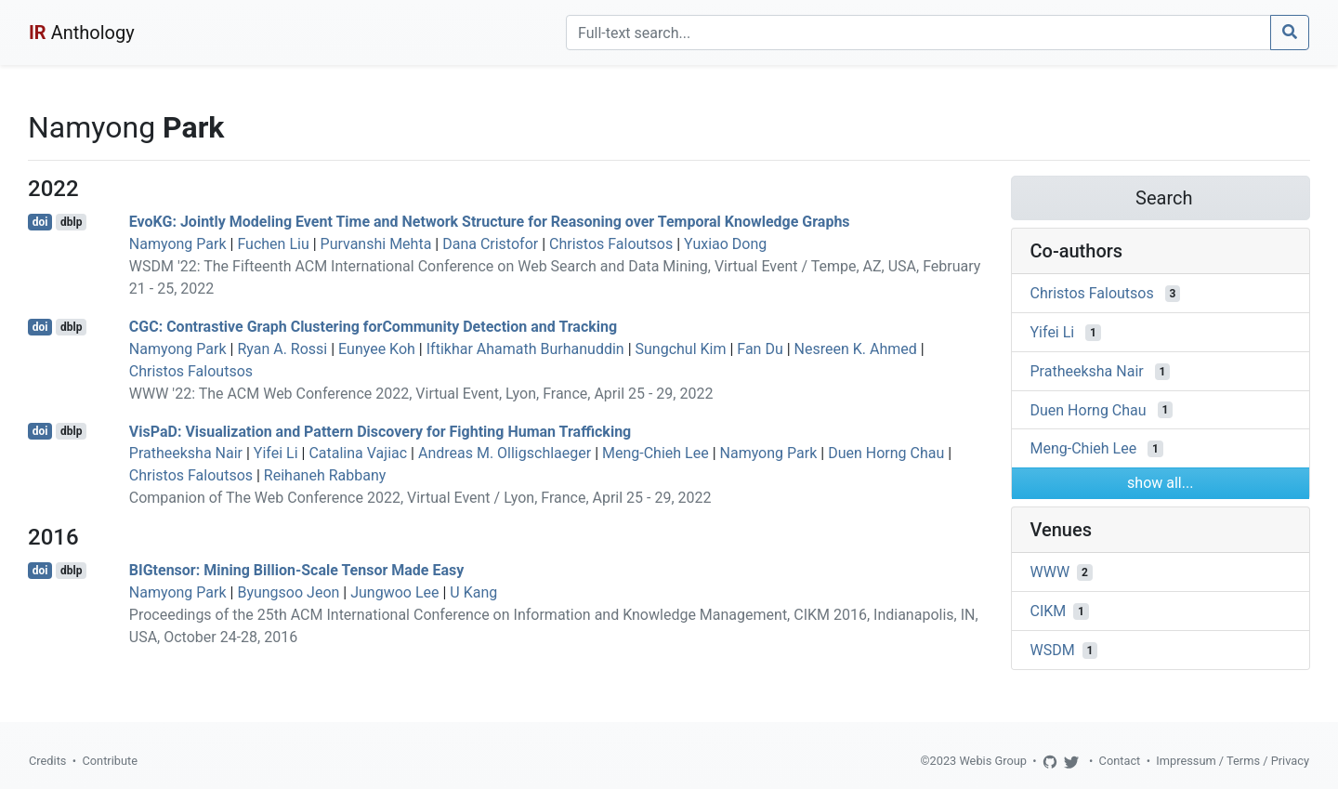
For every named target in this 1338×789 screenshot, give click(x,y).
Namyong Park (178, 244)
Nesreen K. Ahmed (855, 349)
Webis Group (993, 761)
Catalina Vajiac (357, 453)
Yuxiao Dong (725, 244)
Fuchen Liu (272, 244)
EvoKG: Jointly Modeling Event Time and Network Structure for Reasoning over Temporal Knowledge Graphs (489, 221)
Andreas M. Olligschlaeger (504, 453)
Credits (47, 761)
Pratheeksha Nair (186, 453)
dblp (71, 222)
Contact (1120, 761)
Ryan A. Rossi (282, 349)
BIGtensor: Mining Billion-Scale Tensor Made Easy (297, 570)
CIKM (1048, 611)
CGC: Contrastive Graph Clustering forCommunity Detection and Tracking (373, 326)
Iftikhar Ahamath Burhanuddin (525, 349)
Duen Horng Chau (886, 453)
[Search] (918, 32)
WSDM (1052, 650)
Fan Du (759, 349)
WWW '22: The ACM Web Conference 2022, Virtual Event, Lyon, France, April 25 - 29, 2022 (421, 393)
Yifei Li (276, 453)
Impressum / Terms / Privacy (1232, 761)
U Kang (473, 592)
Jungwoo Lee (394, 592)
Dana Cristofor (490, 244)
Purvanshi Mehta (376, 244)
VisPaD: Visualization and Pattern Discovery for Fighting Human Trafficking (380, 431)
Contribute (110, 761)
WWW (1050, 572)
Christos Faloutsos (611, 244)
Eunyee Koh (376, 349)
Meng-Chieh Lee (655, 453)
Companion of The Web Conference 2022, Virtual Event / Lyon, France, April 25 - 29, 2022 (420, 497)
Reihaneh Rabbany (325, 475)
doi (40, 222)
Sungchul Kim (681, 349)
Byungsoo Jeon (288, 592)
